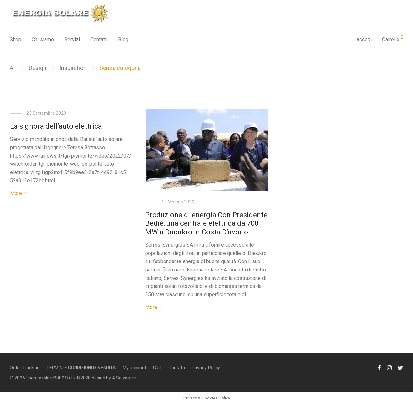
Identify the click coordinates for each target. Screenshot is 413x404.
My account (134, 367)
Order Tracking (25, 367)
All (13, 67)
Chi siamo (43, 39)
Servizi (72, 39)
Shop (15, 39)
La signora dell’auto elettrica (56, 126)
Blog (123, 39)
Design (37, 67)
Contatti (99, 39)
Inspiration (72, 67)
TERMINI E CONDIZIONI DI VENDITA (81, 367)
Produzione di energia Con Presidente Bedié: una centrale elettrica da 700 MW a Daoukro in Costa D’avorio (206, 223)
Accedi (364, 39)
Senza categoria (120, 67)
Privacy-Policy (206, 367)
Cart (157, 367)
